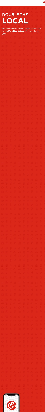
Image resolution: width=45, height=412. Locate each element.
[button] (40, 3)
